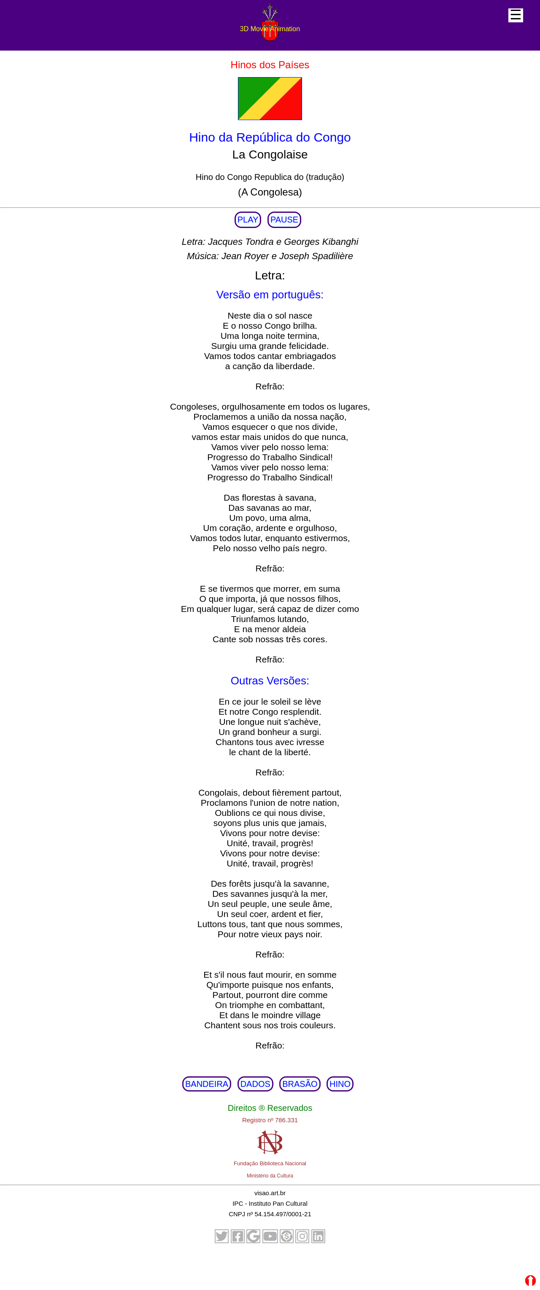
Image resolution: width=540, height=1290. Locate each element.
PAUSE (284, 219)
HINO (340, 1084)
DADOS (255, 1084)
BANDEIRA (206, 1084)
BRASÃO (299, 1084)
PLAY (248, 219)
